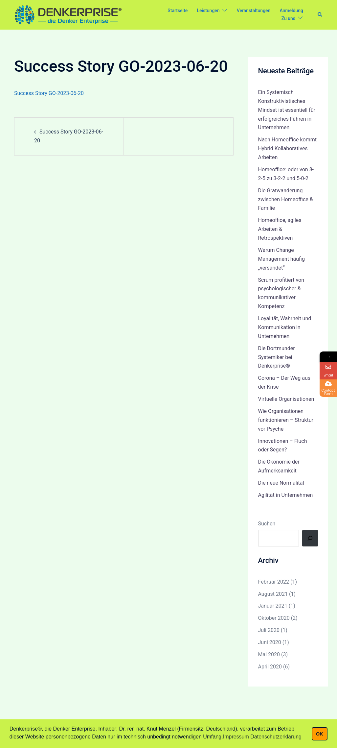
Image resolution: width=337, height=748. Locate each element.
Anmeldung (291, 10)
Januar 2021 (272, 606)
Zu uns (288, 18)
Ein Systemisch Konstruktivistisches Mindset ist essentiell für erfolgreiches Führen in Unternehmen (287, 110)
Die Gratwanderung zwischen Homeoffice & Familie (285, 199)
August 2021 (273, 594)
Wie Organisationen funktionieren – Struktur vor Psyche (285, 420)
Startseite (178, 10)
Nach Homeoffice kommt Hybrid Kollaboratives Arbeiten (287, 148)
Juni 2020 (269, 642)
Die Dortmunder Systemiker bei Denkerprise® (276, 357)
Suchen (267, 523)
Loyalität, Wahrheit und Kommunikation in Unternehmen (284, 327)
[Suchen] (310, 538)
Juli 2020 (269, 630)
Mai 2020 (269, 654)
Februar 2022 (273, 582)
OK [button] (319, 733)
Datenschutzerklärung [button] (276, 736)
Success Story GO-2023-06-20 (49, 93)
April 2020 (270, 667)
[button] (320, 14)
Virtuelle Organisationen (286, 399)
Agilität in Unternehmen (285, 495)
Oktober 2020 (274, 618)
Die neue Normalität (281, 483)
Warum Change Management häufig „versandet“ (281, 259)
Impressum (236, 736)
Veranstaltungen (254, 10)
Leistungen (208, 10)
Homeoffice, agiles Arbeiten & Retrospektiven (280, 229)
